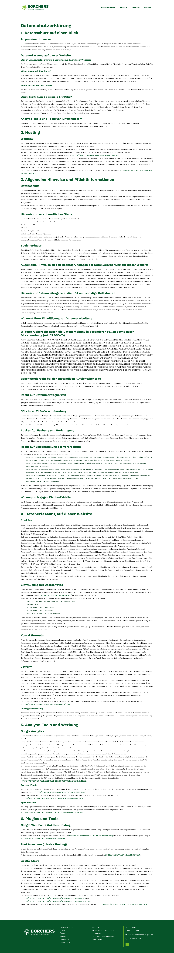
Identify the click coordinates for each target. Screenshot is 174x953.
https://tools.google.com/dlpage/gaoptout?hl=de (60, 792)
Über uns (136, 7)
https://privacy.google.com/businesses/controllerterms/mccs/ (54, 781)
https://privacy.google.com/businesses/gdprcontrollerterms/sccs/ (56, 901)
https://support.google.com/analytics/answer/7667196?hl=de (52, 812)
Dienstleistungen (108, 7)
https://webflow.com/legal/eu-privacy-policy (95, 155)
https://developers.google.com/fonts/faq (91, 835)
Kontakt (147, 7)
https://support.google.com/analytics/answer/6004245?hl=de (52, 798)
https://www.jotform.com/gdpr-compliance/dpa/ (45, 704)
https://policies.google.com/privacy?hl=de (43, 838)
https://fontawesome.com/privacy (122, 855)
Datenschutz (65, 942)
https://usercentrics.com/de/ (56, 595)
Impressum (64, 939)
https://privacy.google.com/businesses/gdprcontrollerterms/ (53, 898)
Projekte (123, 7)
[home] (35, 7)
